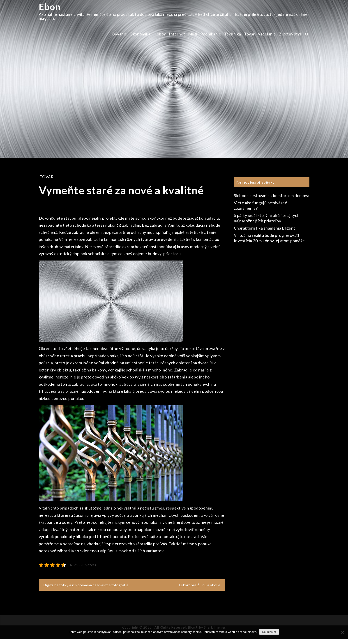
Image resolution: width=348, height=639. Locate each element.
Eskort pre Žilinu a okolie (199, 585)
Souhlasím (269, 632)
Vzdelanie (267, 33)
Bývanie (119, 33)
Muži (192, 33)
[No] (342, 632)
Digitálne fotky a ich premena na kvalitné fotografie (86, 585)
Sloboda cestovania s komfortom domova (271, 195)
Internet (177, 33)
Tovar (249, 33)
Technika (232, 33)
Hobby (159, 33)
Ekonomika (140, 33)
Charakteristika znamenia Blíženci (265, 228)
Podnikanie (210, 33)
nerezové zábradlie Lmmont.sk (96, 239)
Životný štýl (290, 33)
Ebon (50, 6)
